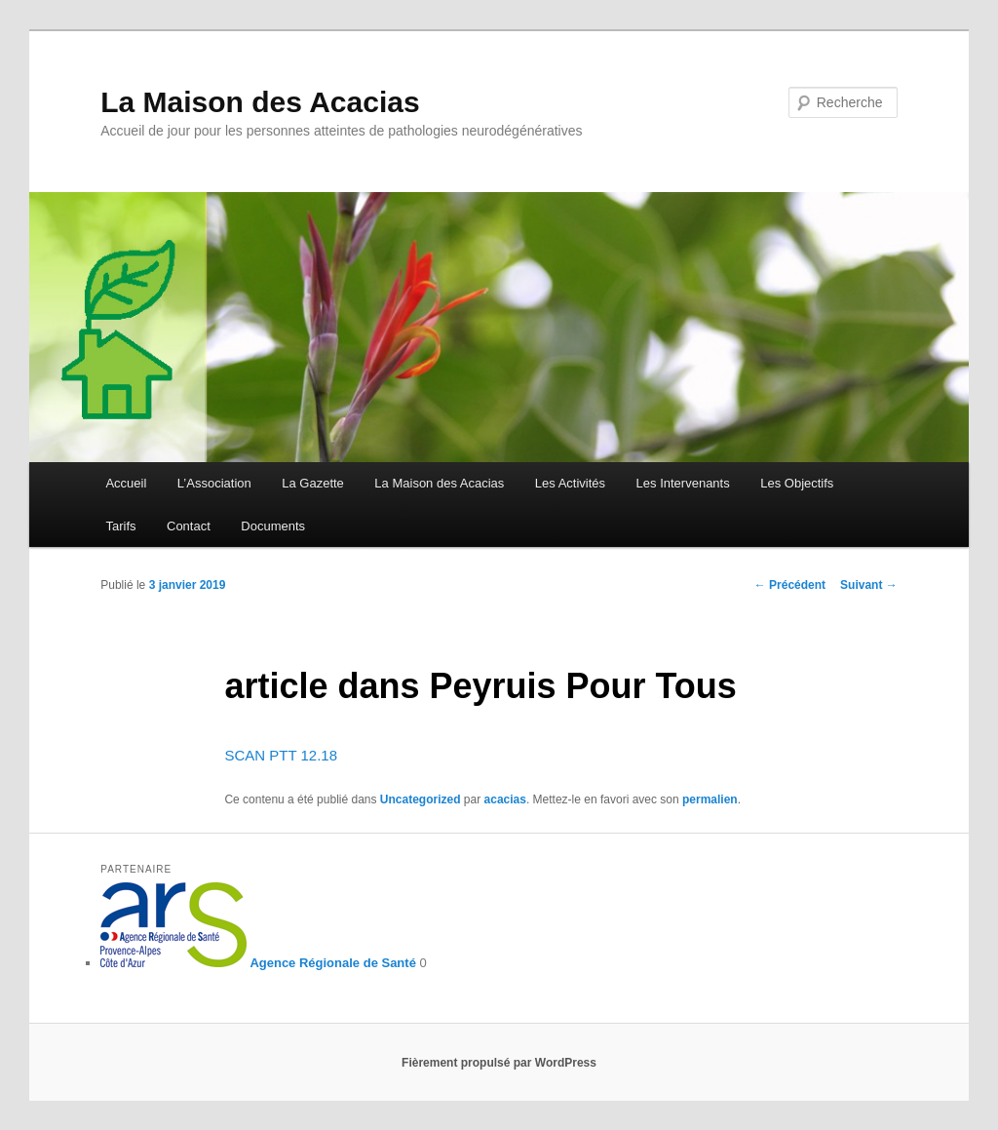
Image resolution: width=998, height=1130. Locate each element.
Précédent (789, 585)
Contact (189, 526)
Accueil (125, 483)
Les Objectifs (796, 483)
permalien (710, 799)
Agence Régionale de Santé (258, 962)
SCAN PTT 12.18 (280, 755)
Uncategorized (420, 799)
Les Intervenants (683, 483)
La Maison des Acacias (259, 102)
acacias (505, 799)
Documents (273, 526)
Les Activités (570, 483)
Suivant (869, 585)
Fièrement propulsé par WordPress (499, 1063)
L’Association (214, 483)
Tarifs (120, 526)
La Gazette (313, 483)
